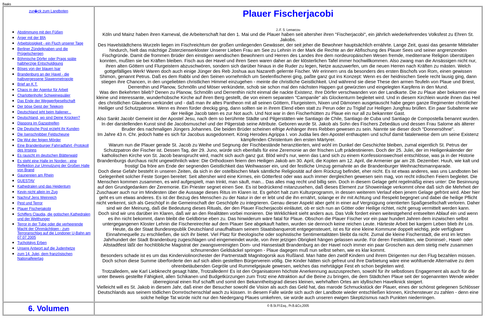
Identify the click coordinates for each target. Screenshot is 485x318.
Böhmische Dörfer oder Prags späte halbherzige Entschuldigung (46, 61)
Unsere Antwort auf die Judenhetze (46, 248)
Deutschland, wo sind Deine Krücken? (48, 117)
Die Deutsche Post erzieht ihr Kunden (48, 129)
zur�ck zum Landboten (48, 11)
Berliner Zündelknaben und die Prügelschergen (42, 51)
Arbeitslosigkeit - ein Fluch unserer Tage (50, 43)
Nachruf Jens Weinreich (37, 197)
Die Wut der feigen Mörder (39, 140)
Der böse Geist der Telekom (40, 106)
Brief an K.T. (27, 84)
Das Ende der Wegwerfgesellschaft (46, 101)
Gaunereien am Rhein (35, 175)
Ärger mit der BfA (31, 38)
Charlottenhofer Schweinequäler (43, 95)
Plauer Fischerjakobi (34, 209)
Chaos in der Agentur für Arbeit (42, 90)
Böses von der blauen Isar (38, 69)
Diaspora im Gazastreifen (38, 123)
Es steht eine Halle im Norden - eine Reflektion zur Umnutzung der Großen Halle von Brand (53, 165)
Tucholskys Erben (32, 243)
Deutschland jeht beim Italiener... (44, 112)
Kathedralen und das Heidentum (44, 186)
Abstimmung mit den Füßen (40, 32)
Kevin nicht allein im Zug (37, 192)
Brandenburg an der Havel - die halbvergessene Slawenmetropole (45, 76)
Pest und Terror (30, 203)
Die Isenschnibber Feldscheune (43, 134)
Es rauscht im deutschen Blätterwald (47, 155)
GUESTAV (26, 181)
